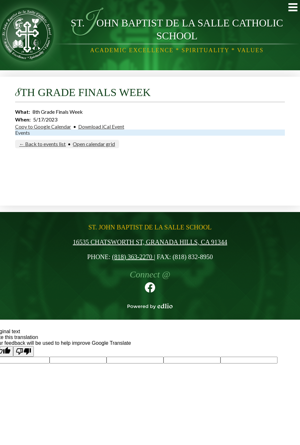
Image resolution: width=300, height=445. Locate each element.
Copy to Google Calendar (43, 126)
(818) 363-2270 (133, 256)
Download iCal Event (101, 126)
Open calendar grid (94, 144)
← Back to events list (42, 144)
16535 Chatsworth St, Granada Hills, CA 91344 (150, 242)
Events (22, 133)
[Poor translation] (23, 351)
